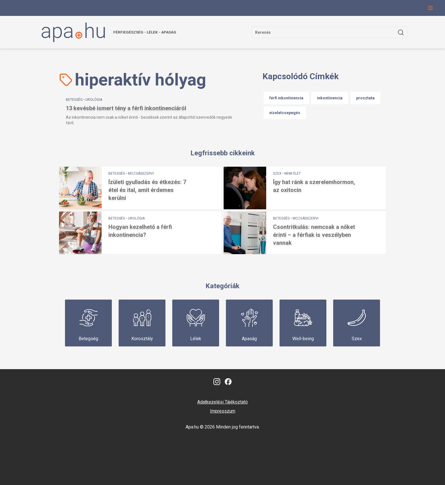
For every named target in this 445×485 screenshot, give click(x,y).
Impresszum (222, 411)
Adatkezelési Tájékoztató (222, 402)
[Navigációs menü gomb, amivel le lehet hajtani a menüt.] (430, 8)
